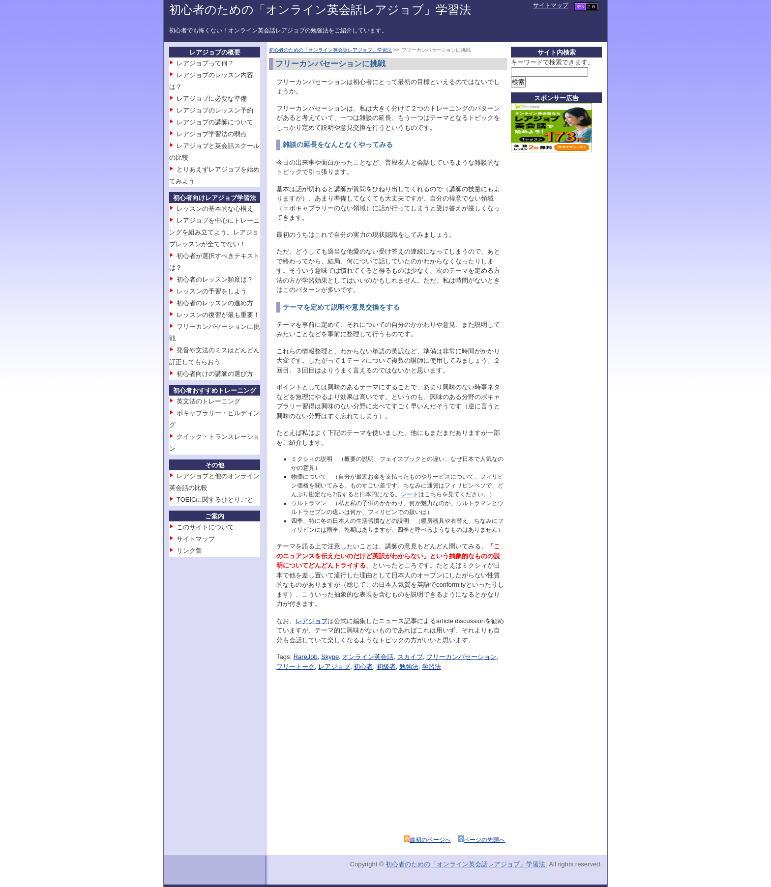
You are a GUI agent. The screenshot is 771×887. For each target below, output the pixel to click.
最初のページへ (430, 839)
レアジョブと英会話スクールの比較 (214, 151)
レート (409, 494)
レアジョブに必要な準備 (212, 98)
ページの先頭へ (484, 839)
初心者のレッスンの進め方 (215, 303)
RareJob (306, 656)
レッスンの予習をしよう (212, 291)
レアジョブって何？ (205, 63)
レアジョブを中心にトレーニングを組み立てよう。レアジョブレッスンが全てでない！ (214, 232)
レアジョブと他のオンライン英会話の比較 (214, 481)
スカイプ (410, 656)
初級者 (386, 666)
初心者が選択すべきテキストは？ (214, 261)
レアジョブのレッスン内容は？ (211, 80)
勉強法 (408, 666)
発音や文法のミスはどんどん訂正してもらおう (214, 356)
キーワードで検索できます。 (552, 62)
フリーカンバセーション (461, 656)
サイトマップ (550, 5)
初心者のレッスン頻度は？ (215, 279)
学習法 (431, 666)
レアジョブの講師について (215, 122)
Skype (330, 656)
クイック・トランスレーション (214, 442)
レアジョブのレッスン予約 (215, 110)
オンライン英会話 (367, 656)
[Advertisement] (363, 740)
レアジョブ (311, 621)
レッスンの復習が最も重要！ (218, 314)
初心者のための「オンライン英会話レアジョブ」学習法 (320, 9)
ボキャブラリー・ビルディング (214, 419)
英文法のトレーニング (208, 401)
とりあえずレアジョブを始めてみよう (214, 175)
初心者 (363, 666)
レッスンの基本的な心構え (215, 208)
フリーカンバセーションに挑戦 (214, 332)
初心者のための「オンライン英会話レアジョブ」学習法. (466, 864)
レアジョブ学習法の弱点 (212, 134)
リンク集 (189, 550)
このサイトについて (205, 527)
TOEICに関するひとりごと (215, 499)
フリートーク (295, 666)
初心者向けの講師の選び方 (215, 373)
